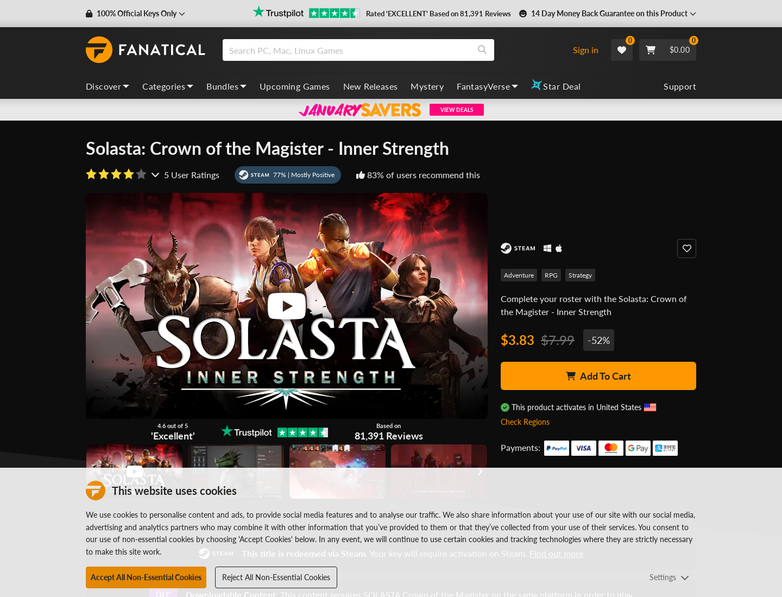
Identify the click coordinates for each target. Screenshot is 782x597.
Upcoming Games (295, 86)
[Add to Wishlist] (686, 248)
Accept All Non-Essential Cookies (146, 577)
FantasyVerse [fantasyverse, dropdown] (487, 86)
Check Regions (525, 421)
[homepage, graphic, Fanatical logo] (145, 50)
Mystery (427, 86)
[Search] (482, 50)
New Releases (370, 86)
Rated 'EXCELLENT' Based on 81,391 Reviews (438, 13)
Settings (669, 577)
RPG (551, 275)
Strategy (580, 275)
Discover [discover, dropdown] (107, 86)
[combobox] (393, 50)
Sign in (585, 50)
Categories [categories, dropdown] (167, 86)
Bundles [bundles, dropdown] (226, 86)
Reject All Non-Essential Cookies (276, 577)
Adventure (519, 275)
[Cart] (667, 50)
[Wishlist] (622, 50)
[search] (347, 50)
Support (680, 86)
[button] (135, 14)
